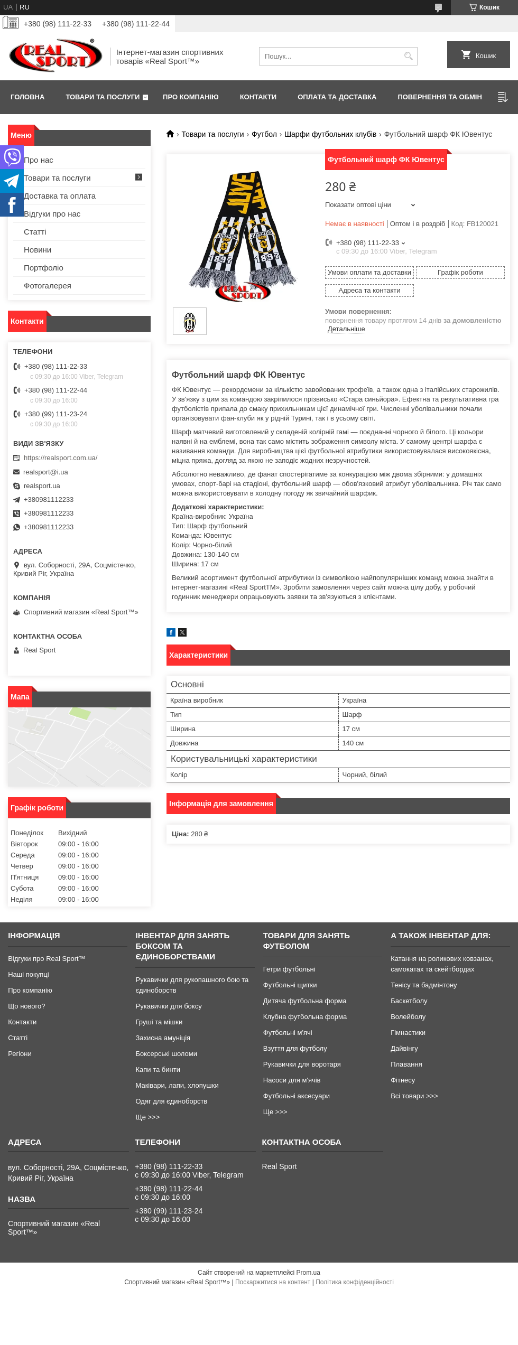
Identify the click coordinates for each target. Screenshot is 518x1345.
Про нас (38, 159)
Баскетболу (409, 1001)
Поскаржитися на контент (272, 1282)
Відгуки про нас (52, 213)
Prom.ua (308, 1272)
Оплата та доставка (337, 97)
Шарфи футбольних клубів (330, 134)
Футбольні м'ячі (287, 1032)
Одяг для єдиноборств (171, 1101)
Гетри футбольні (289, 969)
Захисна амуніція (162, 1038)
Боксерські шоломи (166, 1054)
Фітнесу (403, 1080)
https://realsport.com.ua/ (60, 458)
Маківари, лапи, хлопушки (176, 1085)
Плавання (406, 1064)
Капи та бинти (157, 1069)
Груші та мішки (158, 1022)
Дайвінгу (404, 1048)
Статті (35, 231)
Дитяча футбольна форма (305, 1001)
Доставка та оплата (60, 195)
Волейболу (408, 1017)
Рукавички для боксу (168, 1006)
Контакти (258, 97)
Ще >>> (147, 1117)
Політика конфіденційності (355, 1282)
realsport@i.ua (45, 472)
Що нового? (26, 1006)
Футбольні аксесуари (296, 1096)
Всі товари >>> (414, 1096)
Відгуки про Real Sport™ (46, 959)
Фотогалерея (47, 285)
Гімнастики (408, 1032)
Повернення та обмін (439, 97)
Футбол (264, 134)
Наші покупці (28, 974)
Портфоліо (43, 267)
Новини (37, 249)
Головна (27, 97)
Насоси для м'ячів (292, 1080)
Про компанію (191, 97)
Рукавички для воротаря (302, 1064)
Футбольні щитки (290, 985)
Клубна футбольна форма (305, 1017)
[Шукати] (408, 56)
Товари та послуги (103, 97)
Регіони (20, 1054)
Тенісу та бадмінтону (424, 985)
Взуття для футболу (295, 1048)
